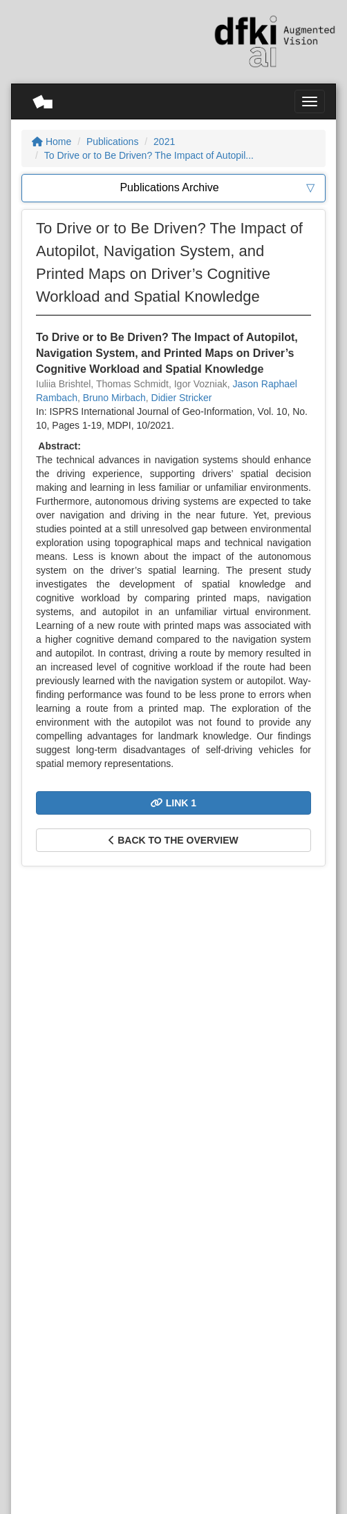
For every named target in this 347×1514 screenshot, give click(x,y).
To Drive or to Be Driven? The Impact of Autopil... (149, 155)
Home (51, 141)
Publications (112, 141)
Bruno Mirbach (114, 397)
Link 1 (173, 802)
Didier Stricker (181, 397)
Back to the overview (173, 840)
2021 (164, 141)
